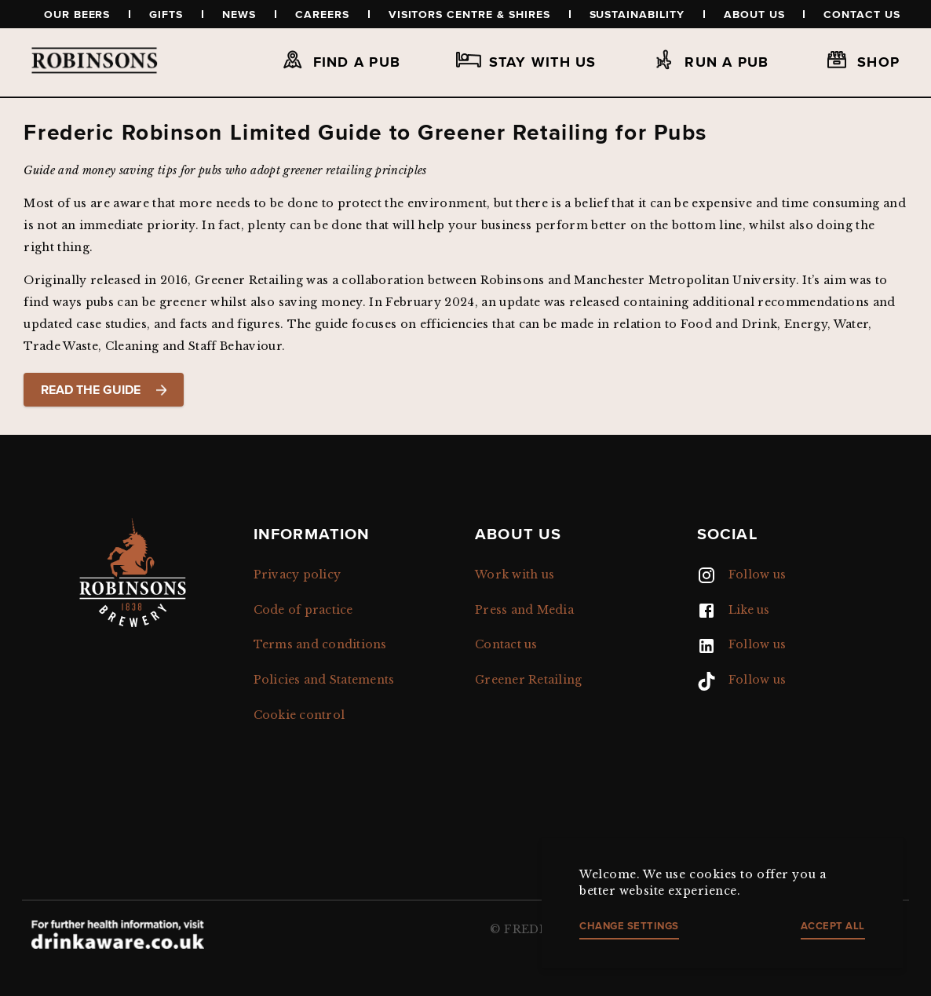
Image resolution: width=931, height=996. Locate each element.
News (239, 14)
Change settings (629, 925)
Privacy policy (297, 574)
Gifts (166, 14)
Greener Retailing (528, 680)
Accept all (833, 925)
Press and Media (524, 610)
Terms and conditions (320, 644)
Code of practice (303, 610)
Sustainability (637, 14)
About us (754, 14)
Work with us (514, 574)
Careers (322, 14)
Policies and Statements (324, 680)
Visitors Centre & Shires (469, 14)
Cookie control (299, 715)
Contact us (861, 14)
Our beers (77, 14)
